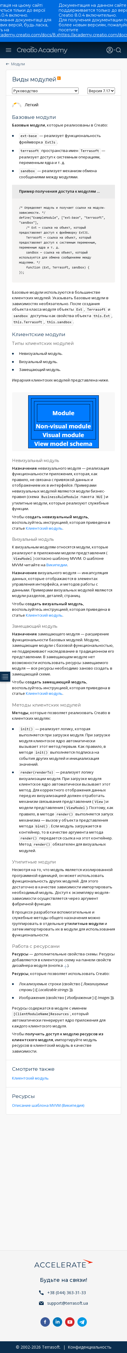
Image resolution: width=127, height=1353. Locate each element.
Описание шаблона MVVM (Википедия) (48, 1105)
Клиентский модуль (44, 528)
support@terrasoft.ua (67, 1303)
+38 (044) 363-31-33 (66, 1292)
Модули (18, 63)
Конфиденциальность (89, 1347)
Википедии (56, 564)
